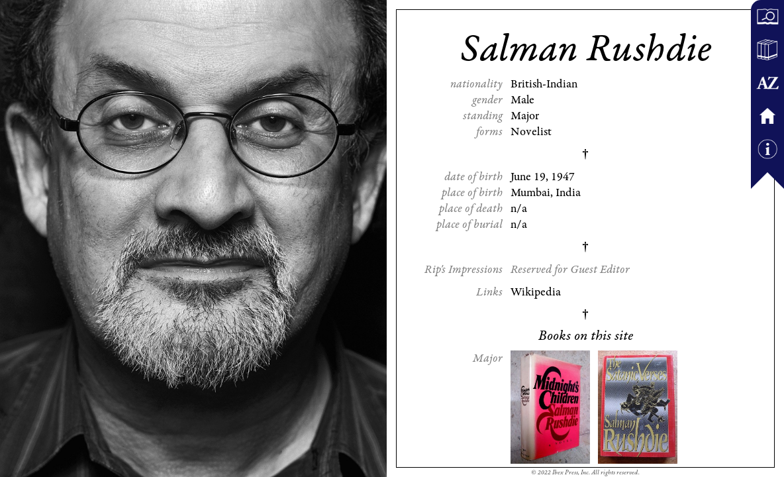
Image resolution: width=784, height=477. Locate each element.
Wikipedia (536, 292)
